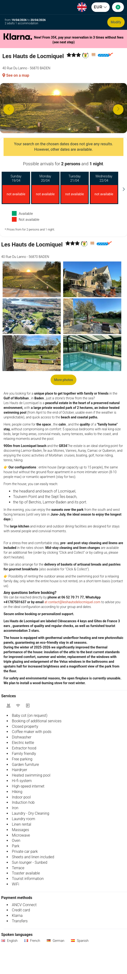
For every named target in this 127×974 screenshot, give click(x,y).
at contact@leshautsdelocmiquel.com (72, 602)
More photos (63, 380)
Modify (116, 22)
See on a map (15, 75)
